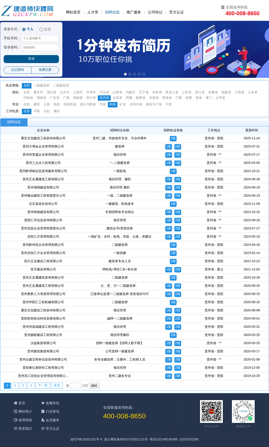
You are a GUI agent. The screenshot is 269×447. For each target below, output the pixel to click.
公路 (46, 104)
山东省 (252, 92)
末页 (57, 385)
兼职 (56, 111)
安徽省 (213, 92)
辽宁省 (144, 92)
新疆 (188, 98)
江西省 (239, 92)
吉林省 (157, 92)
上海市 (78, 92)
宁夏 (178, 98)
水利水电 (135, 104)
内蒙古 (130, 92)
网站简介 (25, 411)
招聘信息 (112, 12)
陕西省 (140, 98)
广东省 (54, 98)
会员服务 (52, 420)
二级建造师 (61, 85)
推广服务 (134, 12)
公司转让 (155, 12)
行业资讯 (52, 411)
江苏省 (186, 92)
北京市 (64, 92)
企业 (47, 29)
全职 (46, 111)
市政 (102, 104)
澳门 (209, 98)
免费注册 (45, 70)
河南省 (28, 98)
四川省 (91, 98)
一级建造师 (41, 85)
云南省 (117, 98)
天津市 (91, 92)
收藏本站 (52, 403)
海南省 (78, 98)
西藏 (129, 98)
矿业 (122, 104)
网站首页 (73, 12)
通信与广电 (154, 104)
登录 (31, 59)
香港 (198, 98)
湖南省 (41, 98)
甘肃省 (154, 98)
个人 (30, 29)
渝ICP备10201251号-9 (86, 439)
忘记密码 (17, 70)
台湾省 (220, 98)
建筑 (36, 104)
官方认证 (176, 12)
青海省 (167, 98)
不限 (168, 104)
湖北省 (51, 92)
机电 (112, 104)
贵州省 (104, 98)
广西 (66, 98)
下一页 (43, 385)
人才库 (92, 12)
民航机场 (69, 104)
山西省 (117, 92)
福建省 (226, 92)
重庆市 (38, 92)
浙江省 (200, 92)
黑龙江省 (171, 92)
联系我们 (25, 428)
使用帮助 (25, 420)
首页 (21, 403)
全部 (26, 85)
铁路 (56, 104)
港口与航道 (88, 104)
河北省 (104, 92)
